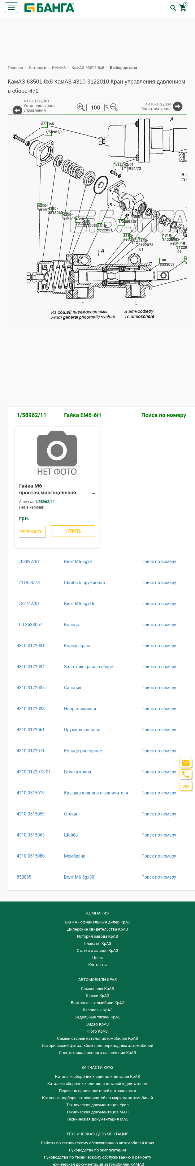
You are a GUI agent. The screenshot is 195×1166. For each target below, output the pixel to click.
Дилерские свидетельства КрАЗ (97, 929)
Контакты (97, 964)
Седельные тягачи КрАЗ (97, 1017)
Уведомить (31, 532)
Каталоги (37, 67)
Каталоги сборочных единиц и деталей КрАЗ (97, 1076)
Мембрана (74, 856)
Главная (15, 67)
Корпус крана (78, 645)
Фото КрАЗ (97, 1031)
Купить (72, 531)
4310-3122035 (31, 687)
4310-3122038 (31, 708)
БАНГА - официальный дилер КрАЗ (97, 922)
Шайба (71, 835)
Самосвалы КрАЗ (97, 988)
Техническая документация (97, 1134)
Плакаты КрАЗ (97, 943)
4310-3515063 (31, 835)
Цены (97, 957)
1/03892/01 (28, 561)
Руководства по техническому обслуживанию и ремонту (97, 1157)
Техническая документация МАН (97, 1112)
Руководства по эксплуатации (97, 1150)
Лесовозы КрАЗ (98, 1010)
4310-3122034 (31, 666)
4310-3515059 (31, 813)
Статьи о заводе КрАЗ (97, 950)
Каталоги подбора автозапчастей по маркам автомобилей (97, 1097)
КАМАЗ (59, 67)
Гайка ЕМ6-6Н (82, 415)
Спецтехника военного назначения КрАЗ (97, 1052)
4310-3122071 (31, 750)
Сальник (72, 687)
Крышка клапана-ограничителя (96, 792)
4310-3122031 (31, 645)
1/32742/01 (28, 603)
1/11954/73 (28, 582)
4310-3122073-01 (34, 771)
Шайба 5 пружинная (84, 582)
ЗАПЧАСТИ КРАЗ (97, 1067)
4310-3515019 (31, 792)
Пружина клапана (82, 729)
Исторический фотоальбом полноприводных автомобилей (97, 1045)
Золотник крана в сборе (88, 666)
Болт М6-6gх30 (79, 877)
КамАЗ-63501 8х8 (88, 67)
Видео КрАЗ (97, 1024)
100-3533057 (29, 624)
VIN (185, 786)
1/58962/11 (31, 415)
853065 (24, 877)
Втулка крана (77, 771)
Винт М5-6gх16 (79, 603)
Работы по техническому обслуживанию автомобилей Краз (97, 1143)
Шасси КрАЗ (97, 995)
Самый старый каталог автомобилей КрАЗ (97, 1038)
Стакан (71, 813)
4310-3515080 (31, 856)
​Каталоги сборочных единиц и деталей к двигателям (97, 1083)
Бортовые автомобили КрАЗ (97, 1002)
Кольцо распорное (83, 750)
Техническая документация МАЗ (97, 1119)
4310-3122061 (31, 729)
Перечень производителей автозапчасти (97, 1090)
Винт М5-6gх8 (78, 561)
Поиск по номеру (163, 415)
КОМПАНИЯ (97, 913)
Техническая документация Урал (97, 1105)
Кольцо (71, 624)
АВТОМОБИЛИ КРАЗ (97, 979)
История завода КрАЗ (97, 936)
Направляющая (80, 708)
